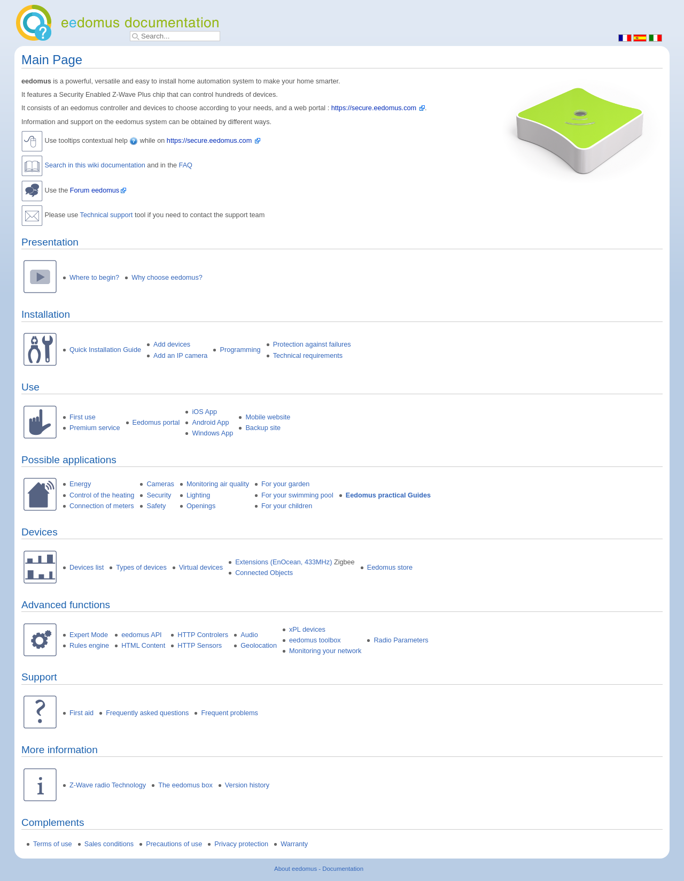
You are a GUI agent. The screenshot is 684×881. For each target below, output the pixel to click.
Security (158, 495)
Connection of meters (101, 506)
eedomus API (141, 635)
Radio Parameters (401, 640)
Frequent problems (229, 713)
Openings (200, 506)
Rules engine (89, 645)
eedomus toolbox (315, 640)
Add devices (171, 344)
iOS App (204, 412)
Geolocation (258, 645)
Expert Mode (88, 635)
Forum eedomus (94, 190)
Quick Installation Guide (105, 350)
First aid (81, 713)
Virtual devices (201, 567)
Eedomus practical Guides (388, 495)
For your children (286, 506)
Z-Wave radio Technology (107, 785)
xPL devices (307, 629)
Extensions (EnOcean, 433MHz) (283, 562)
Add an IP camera (180, 355)
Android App (210, 422)
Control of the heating (101, 495)
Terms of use (52, 844)
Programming (240, 350)
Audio (249, 635)
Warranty (294, 844)
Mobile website (267, 417)
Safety (156, 506)
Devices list (86, 567)
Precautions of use (174, 844)
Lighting (198, 495)
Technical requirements (308, 355)
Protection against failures (312, 344)
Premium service (94, 428)
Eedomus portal (156, 422)
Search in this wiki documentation (95, 166)
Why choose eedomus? (167, 277)
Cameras (160, 484)
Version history (247, 785)
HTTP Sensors (199, 645)
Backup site (263, 428)
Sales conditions (109, 844)
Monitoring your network (325, 651)
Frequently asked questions (147, 713)
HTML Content (143, 645)
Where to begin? (94, 277)
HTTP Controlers (202, 635)
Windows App (212, 433)
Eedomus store (390, 567)
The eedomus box (185, 785)
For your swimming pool (297, 495)
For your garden (285, 484)
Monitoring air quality (217, 484)
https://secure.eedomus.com (373, 108)
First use (82, 417)
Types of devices (141, 567)
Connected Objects (264, 573)
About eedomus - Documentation (318, 868)
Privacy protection (241, 844)
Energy (80, 484)
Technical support (106, 215)
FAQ (185, 166)
